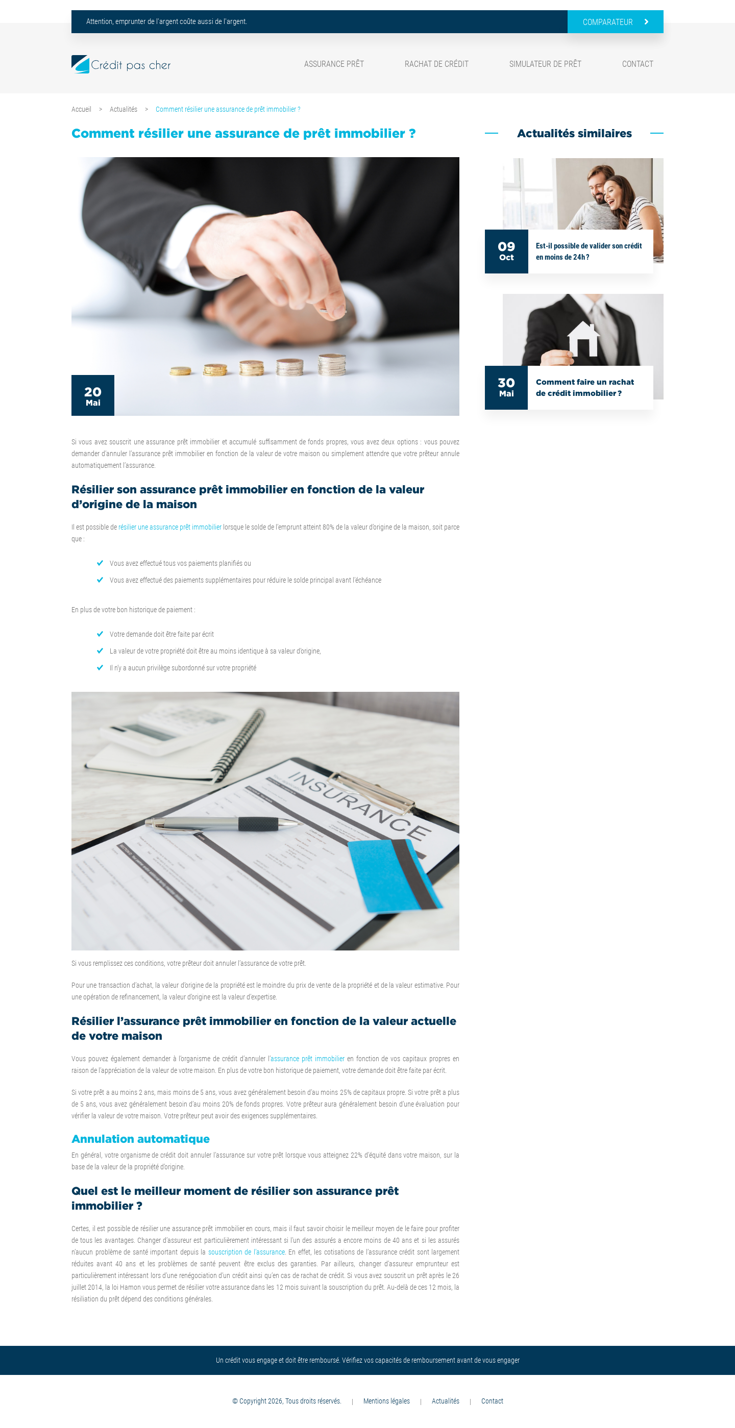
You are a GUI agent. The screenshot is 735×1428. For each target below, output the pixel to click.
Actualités (123, 109)
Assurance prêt (334, 64)
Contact (637, 64)
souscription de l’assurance (246, 1252)
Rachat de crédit (437, 64)
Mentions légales (386, 1401)
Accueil (81, 109)
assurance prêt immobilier (308, 1059)
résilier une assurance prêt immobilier (170, 527)
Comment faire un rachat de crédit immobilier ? (585, 387)
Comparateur (608, 22)
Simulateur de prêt (545, 64)
